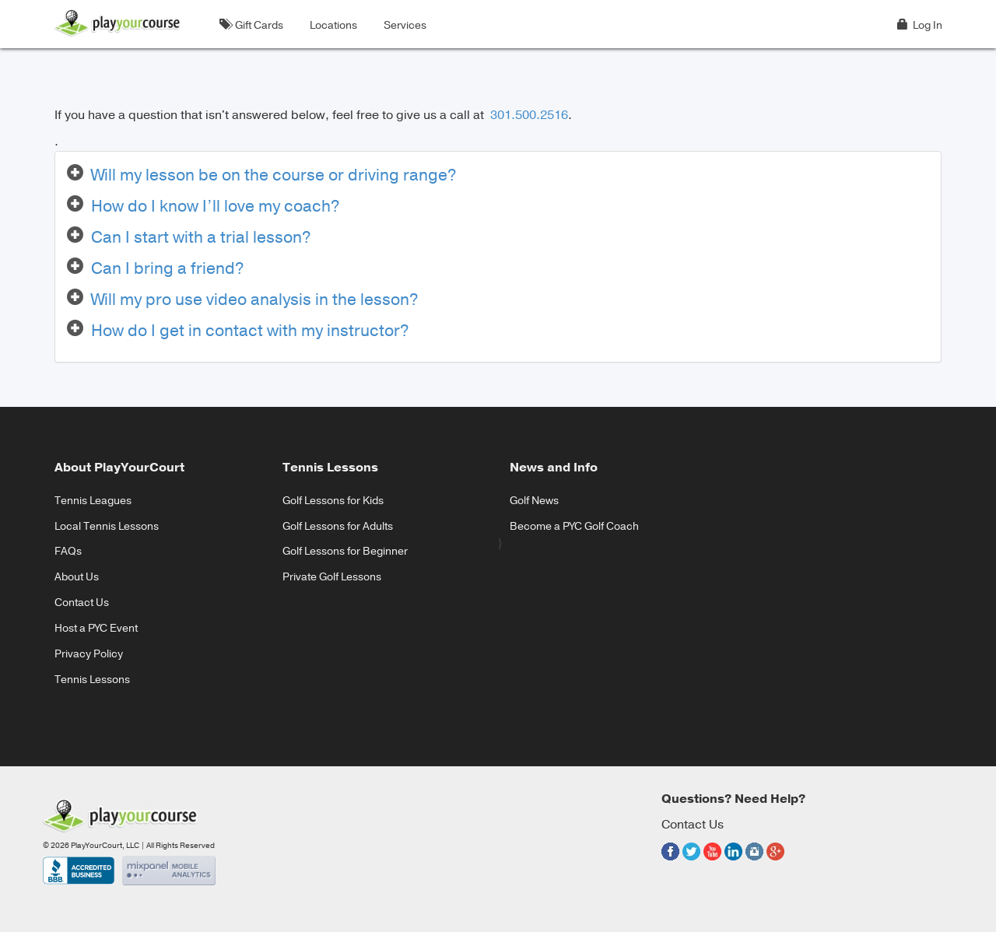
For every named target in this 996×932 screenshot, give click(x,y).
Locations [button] (331, 25)
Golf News (534, 500)
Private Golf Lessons (331, 576)
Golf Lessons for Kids (333, 500)
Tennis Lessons (92, 679)
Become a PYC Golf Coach (574, 526)
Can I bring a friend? (167, 268)
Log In (919, 25)
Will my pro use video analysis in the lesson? (255, 299)
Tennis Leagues (93, 500)
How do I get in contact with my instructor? (250, 331)
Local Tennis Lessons (106, 526)
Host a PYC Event (96, 628)
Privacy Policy (88, 653)
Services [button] (402, 25)
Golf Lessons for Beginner (345, 551)
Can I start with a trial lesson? (201, 237)
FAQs (68, 551)
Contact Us (81, 602)
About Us (76, 576)
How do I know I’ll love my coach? (215, 206)
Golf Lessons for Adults (337, 526)
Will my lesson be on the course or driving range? (274, 175)
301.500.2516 (527, 115)
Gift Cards (251, 25)
